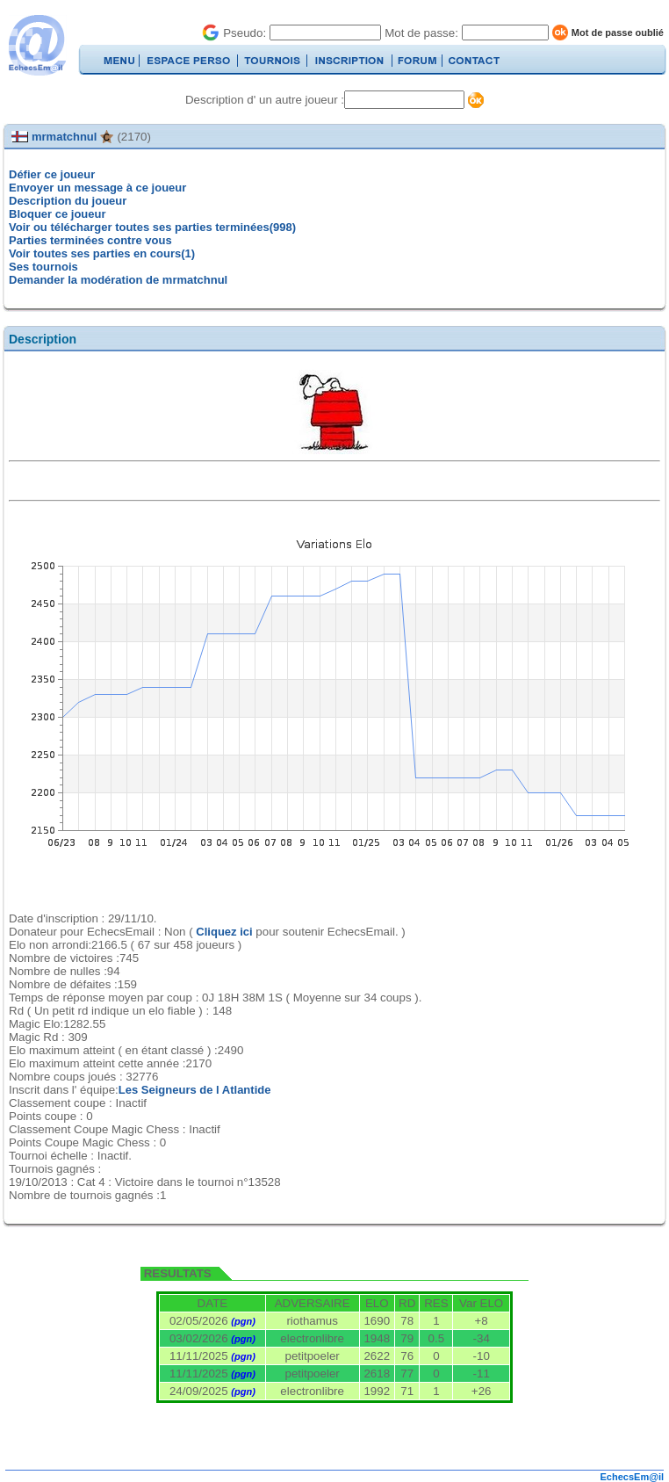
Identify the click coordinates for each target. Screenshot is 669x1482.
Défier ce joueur (52, 174)
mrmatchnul (64, 136)
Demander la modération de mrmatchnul (118, 279)
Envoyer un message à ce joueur (97, 187)
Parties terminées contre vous (90, 240)
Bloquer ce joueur (57, 213)
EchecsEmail (36, 45)
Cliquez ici (224, 931)
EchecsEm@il (632, 1476)
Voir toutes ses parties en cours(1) (102, 253)
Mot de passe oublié (618, 32)
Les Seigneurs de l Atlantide (195, 1089)
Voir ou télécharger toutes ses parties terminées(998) (152, 227)
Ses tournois (43, 266)
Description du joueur (67, 200)
